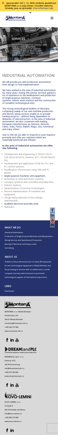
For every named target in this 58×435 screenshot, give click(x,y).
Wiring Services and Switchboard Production (23, 240)
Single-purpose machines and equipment (24, 175)
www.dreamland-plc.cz (14, 376)
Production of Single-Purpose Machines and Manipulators (29, 236)
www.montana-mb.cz (14, 331)
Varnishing (9, 248)
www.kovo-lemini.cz (13, 421)
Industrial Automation (14, 232)
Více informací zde (43, 8)
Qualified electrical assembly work (21, 203)
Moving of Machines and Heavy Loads (20, 244)
